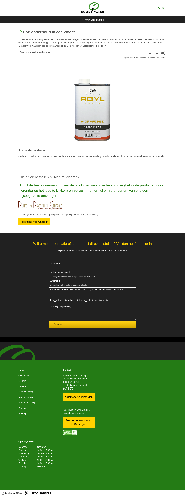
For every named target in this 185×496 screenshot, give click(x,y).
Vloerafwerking (25, 391)
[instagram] (65, 389)
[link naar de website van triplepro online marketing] (11, 493)
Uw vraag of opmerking (60, 306)
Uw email (54, 281)
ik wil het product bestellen (70, 300)
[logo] (92, 8)
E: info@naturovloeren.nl (75, 385)
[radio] (55, 300)
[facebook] (68, 389)
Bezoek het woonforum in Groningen (78, 422)
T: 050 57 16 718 (71, 382)
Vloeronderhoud (26, 397)
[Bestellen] (40, 209)
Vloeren (22, 381)
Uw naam (54, 263)
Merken (22, 386)
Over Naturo (24, 375)
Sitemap (22, 413)
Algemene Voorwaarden (34, 221)
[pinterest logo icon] (71, 389)
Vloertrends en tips (27, 402)
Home (21, 370)
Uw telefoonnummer (59, 272)
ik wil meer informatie (98, 300)
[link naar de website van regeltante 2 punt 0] (38, 493)
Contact (22, 408)
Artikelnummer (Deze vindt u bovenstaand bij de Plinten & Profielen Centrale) (85, 289)
